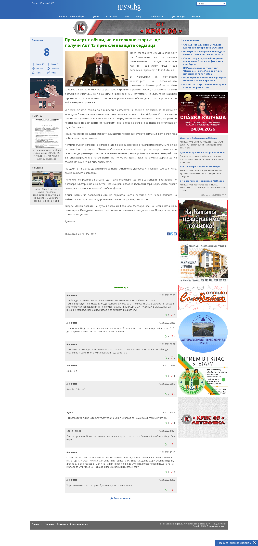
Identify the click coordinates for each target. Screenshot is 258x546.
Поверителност (79, 524)
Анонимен (71, 295)
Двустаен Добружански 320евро (198, 137)
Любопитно (156, 16)
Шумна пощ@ (177, 16)
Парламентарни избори (70, 16)
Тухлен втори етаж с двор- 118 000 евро (202, 152)
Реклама (49, 524)
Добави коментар (120, 498)
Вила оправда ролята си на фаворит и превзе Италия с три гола (204, 79)
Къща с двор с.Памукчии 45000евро (200, 166)
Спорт (139, 16)
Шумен (95, 16)
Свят (126, 16)
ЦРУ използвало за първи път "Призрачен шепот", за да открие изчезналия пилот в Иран (202, 70)
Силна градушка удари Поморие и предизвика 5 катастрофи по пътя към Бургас (203, 61)
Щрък (69, 412)
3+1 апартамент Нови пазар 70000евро (202, 180)
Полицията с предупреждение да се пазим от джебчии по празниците (204, 53)
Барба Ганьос (73, 430)
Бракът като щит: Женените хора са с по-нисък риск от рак (204, 86)
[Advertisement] (121, 259)
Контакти (62, 524)
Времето (37, 524)
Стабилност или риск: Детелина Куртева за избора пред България (203, 46)
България (111, 16)
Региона (196, 16)
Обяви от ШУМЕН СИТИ (213, 195)
